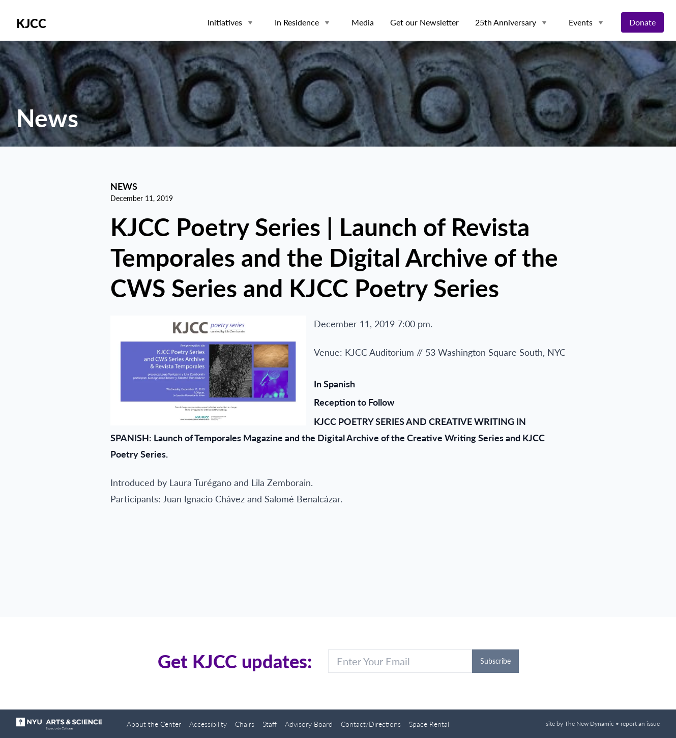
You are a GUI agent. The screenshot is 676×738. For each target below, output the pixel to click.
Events (581, 22)
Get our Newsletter (424, 22)
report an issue (640, 723)
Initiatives (225, 22)
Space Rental (429, 724)
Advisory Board (309, 724)
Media (362, 22)
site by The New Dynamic (580, 723)
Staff (269, 724)
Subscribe (495, 661)
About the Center (154, 724)
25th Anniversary (505, 22)
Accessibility (208, 724)
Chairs (244, 724)
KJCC (31, 23)
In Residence (297, 22)
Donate (642, 22)
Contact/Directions (371, 724)
